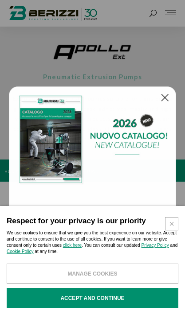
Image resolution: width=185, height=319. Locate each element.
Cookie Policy (20, 257)
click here (72, 251)
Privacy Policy (155, 251)
